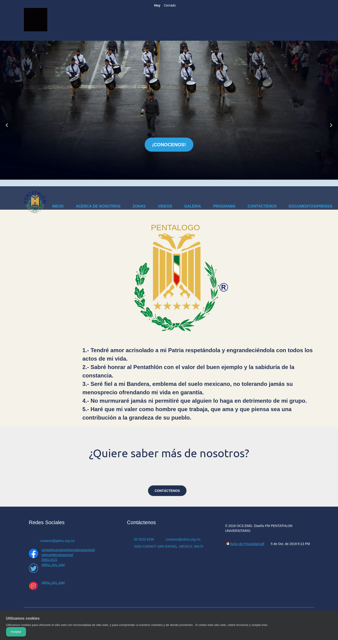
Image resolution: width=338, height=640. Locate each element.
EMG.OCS (49, 560)
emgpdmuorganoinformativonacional (68, 550)
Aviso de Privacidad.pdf (247, 544)
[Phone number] (143, 539)
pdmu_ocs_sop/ (53, 565)
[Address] (167, 546)
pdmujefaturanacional (57, 555)
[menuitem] (58, 207)
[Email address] (54, 540)
